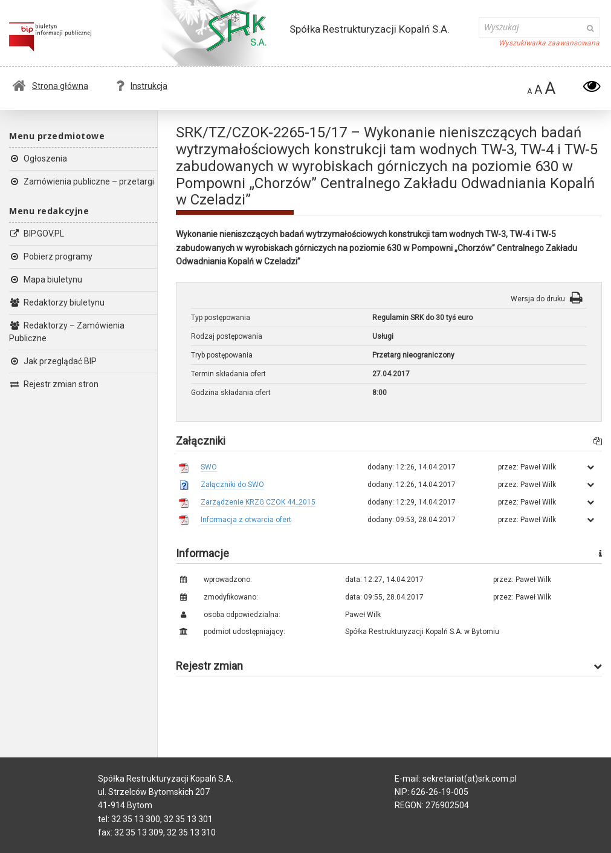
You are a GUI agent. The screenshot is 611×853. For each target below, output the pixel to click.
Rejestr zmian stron (54, 384)
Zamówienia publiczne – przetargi (81, 181)
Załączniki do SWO (232, 484)
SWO (209, 467)
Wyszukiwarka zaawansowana (549, 43)
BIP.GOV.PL (36, 233)
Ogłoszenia (38, 158)
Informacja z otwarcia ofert (246, 519)
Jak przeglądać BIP (53, 361)
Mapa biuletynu (45, 279)
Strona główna (50, 86)
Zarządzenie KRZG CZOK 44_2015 (258, 502)
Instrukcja (141, 86)
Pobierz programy (50, 256)
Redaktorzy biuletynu (57, 302)
